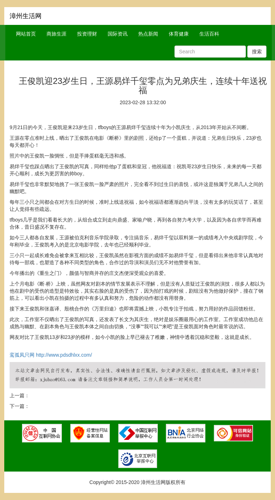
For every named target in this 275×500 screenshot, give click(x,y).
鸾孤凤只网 (22, 355)
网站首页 (26, 34)
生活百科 (209, 34)
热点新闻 (148, 34)
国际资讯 (118, 34)
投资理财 (87, 34)
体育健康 (179, 34)
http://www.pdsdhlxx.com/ (64, 355)
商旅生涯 (56, 34)
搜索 (257, 51)
